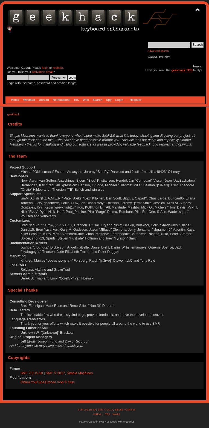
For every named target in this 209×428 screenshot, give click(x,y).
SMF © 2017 (55, 373)
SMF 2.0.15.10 (32, 373)
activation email (42, 71)
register (58, 67)
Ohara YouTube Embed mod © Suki (48, 382)
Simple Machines (80, 373)
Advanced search (158, 50)
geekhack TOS (181, 70)
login (45, 67)
